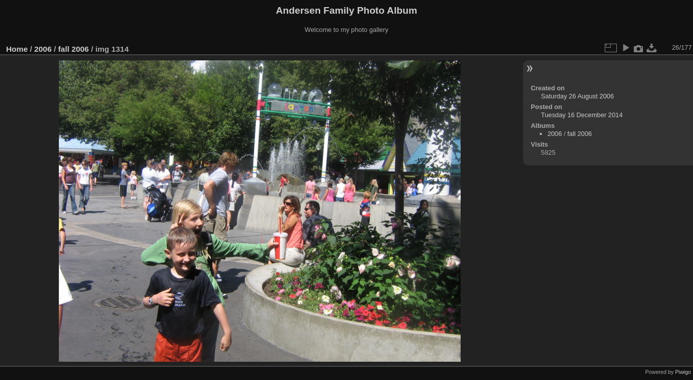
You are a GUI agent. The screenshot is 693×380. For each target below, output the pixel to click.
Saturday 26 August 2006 (577, 96)
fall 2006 (73, 49)
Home (17, 49)
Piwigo (683, 372)
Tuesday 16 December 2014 (581, 115)
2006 (43, 49)
